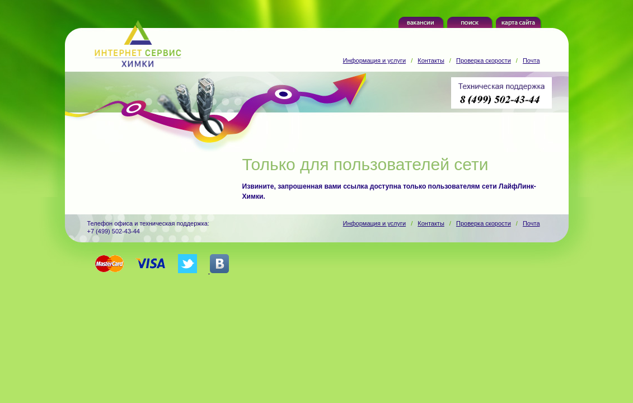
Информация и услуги (374, 60)
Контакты (431, 60)
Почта (531, 60)
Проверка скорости (483, 60)
